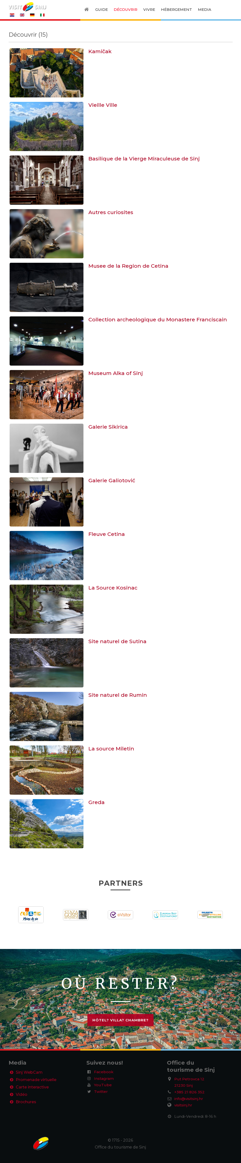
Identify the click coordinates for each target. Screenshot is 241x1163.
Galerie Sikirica (108, 427)
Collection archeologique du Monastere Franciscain (157, 319)
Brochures (26, 1103)
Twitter (101, 1091)
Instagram (104, 1078)
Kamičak (100, 51)
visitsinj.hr (183, 1105)
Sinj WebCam (29, 1072)
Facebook (103, 1072)
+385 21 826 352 (189, 1092)
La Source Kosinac (112, 588)
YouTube (103, 1085)
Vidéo (21, 1095)
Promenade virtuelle (36, 1080)
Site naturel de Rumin (117, 695)
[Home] (87, 9)
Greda (96, 802)
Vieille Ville (102, 105)
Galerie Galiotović (111, 480)
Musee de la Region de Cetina (128, 266)
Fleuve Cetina (106, 534)
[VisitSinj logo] (27, 6)
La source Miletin (111, 748)
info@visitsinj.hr (188, 1098)
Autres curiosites (110, 212)
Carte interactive (32, 1087)
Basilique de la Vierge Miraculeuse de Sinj (144, 158)
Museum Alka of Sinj (115, 373)
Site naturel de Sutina (117, 641)
